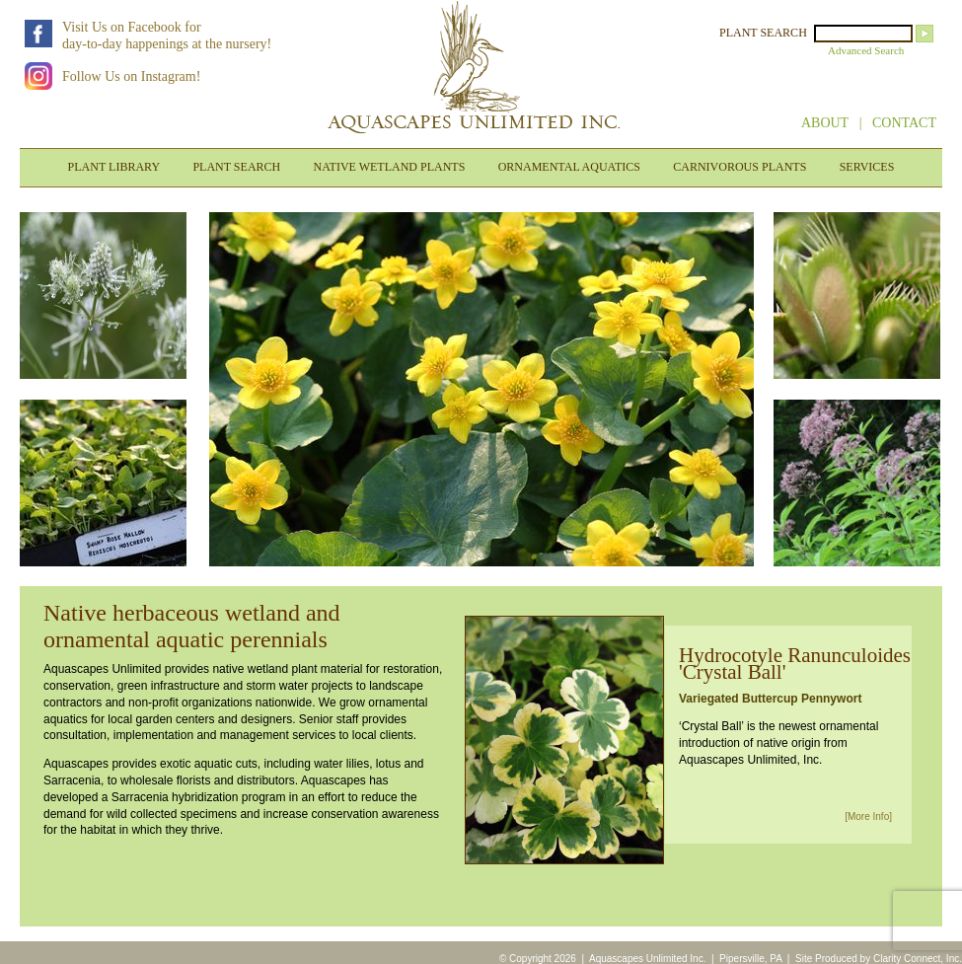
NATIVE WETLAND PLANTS (390, 167)
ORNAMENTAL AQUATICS (569, 167)
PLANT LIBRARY (114, 167)
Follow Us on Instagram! (131, 76)
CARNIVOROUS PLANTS (739, 167)
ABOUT (825, 122)
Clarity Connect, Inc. (917, 958)
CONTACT (904, 122)
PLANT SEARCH (763, 32)
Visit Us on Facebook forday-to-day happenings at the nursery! (166, 35)
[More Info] (868, 816)
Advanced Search (866, 50)
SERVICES (867, 167)
